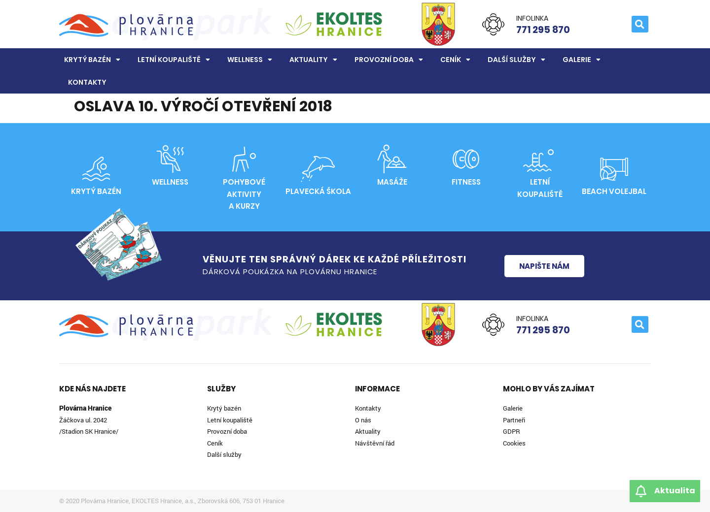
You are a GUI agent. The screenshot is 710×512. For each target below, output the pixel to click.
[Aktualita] (641, 491)
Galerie (582, 59)
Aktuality (313, 59)
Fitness (466, 182)
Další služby (516, 59)
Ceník (455, 59)
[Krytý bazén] (96, 169)
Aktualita (674, 490)
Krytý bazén (92, 59)
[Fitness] (466, 159)
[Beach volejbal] (614, 169)
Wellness (249, 59)
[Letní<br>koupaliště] (540, 159)
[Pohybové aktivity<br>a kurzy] (244, 159)
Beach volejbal (614, 191)
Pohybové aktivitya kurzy (244, 194)
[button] (640, 24)
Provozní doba (389, 59)
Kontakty (87, 82)
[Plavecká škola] (318, 169)
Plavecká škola (318, 191)
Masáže (392, 182)
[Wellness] (170, 159)
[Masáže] (392, 159)
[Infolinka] (493, 24)
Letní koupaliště (174, 59)
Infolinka (532, 18)
